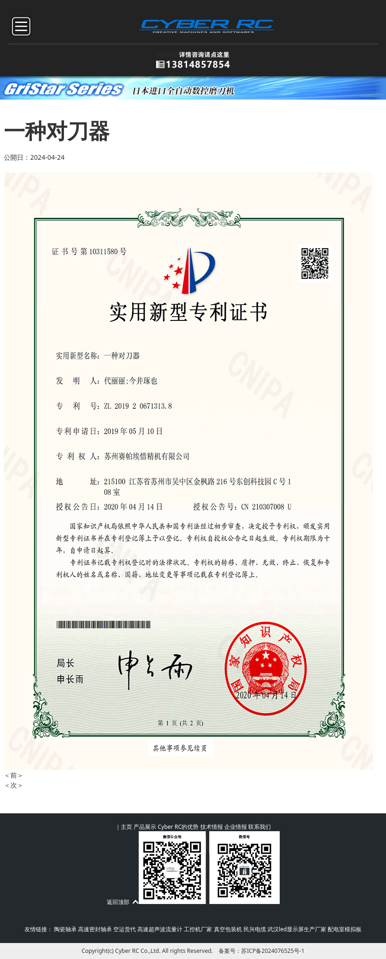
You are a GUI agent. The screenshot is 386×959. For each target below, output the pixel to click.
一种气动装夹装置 (56, 775)
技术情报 (211, 827)
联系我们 (259, 827)
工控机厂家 (198, 929)
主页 (126, 827)
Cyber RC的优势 (178, 827)
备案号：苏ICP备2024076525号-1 (261, 951)
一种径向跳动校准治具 (63, 784)
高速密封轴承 (95, 929)
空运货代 (124, 929)
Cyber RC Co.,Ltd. (138, 951)
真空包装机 (228, 929)
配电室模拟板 (345, 929)
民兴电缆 (255, 929)
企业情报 (235, 827)
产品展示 (145, 827)
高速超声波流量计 (159, 929)
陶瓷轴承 (65, 929)
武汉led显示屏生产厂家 (297, 929)
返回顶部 (118, 902)
